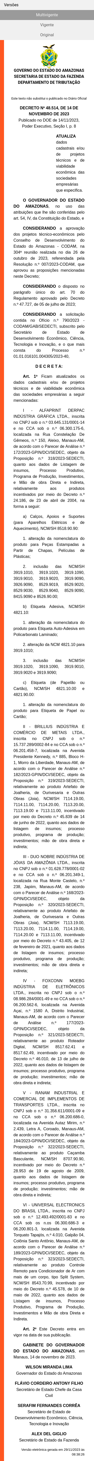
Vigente (47, 25)
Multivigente (47, 15)
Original (47, 35)
